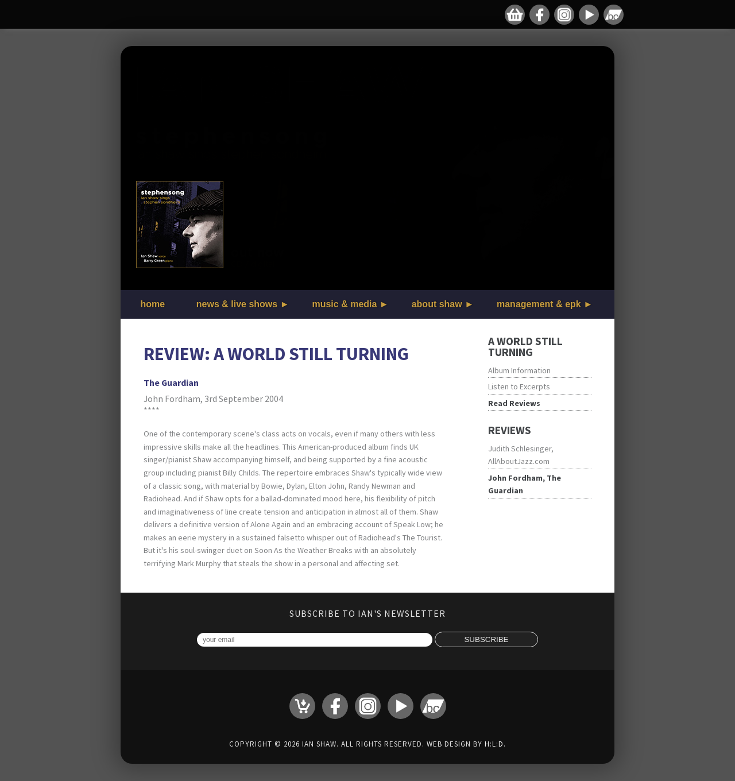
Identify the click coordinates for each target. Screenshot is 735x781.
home (153, 304)
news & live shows (236, 304)
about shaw (437, 304)
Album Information (519, 370)
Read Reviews (514, 403)
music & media (344, 304)
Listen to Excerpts (519, 386)
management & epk (539, 304)
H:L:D (494, 744)
